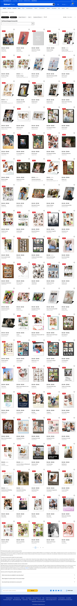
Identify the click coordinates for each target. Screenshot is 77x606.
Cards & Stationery (29, 8)
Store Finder (15, 0)
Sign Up (32, 590)
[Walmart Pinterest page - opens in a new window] (56, 590)
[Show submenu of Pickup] (20, 8)
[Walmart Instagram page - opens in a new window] (61, 590)
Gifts (59, 8)
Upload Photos (34, 0)
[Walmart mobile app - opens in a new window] (69, 590)
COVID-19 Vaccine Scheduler (51, 598)
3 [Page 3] (40, 547)
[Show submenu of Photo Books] (56, 8)
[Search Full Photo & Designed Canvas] (16, 23)
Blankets (48, 8)
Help (58, 4)
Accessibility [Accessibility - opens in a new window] (68, 598)
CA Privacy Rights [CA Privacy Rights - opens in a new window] (41, 599)
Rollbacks (4, 8)
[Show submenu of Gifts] (60, 8)
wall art (26, 567)
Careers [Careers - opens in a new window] (22, 598)
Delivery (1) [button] (13, 17)
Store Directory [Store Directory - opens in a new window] (17, 598)
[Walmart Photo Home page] (9, 4)
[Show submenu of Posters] (37, 8)
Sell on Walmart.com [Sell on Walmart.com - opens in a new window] (37, 598)
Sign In (72, 0)
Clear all (45, 17)
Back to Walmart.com (7, 0)
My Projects (21, 0)
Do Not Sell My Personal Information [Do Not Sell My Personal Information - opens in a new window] (65, 599)
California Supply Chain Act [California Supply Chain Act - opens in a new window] (51, 599)
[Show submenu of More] (68, 8)
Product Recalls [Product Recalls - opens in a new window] (61, 598)
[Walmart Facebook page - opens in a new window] (51, 590)
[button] (8, 30)
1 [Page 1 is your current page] (35, 547)
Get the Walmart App (17, 599)
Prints (23, 8)
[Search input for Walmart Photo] (35, 4)
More (67, 8)
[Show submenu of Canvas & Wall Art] (45, 8)
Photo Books (54, 8)
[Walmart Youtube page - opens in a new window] (58, 590)
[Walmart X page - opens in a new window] (53, 590)
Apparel (63, 8)
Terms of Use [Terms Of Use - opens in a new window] (25, 599)
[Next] (43, 547)
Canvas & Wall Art (42, 8)
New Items (9, 8)
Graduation (14, 8)
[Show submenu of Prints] (24, 8)
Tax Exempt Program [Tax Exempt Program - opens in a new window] (7, 599)
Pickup (19, 8)
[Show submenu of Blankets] (50, 8)
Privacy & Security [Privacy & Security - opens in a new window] (32, 599)
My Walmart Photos (27, 0)
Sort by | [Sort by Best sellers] (65, 17)
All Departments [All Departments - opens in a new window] (9, 598)
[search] (33, 23)
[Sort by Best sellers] (71, 17)
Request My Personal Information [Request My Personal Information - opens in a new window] (38, 601)
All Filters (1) (5, 17)
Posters (35, 8)
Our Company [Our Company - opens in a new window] (28, 598)
